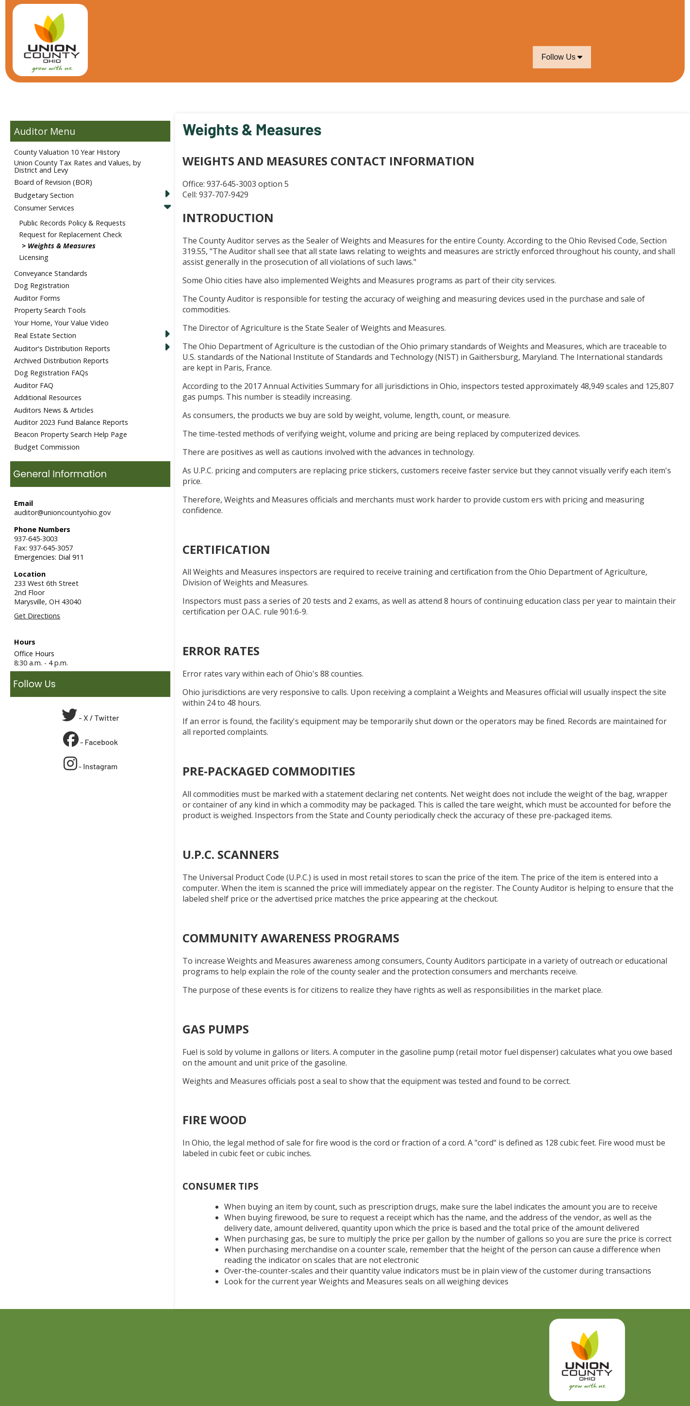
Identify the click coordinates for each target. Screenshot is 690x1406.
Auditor (31, 131)
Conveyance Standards (50, 273)
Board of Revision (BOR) (53, 182)
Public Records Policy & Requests (72, 222)
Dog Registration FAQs (51, 372)
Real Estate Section (45, 335)
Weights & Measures (62, 245)
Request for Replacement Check (70, 234)
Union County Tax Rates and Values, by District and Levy (77, 166)
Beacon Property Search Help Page (70, 434)
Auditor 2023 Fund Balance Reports (71, 422)
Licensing (34, 257)
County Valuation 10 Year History (67, 152)
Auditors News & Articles (54, 410)
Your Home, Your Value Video (61, 322)
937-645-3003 (36, 538)
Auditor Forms (37, 298)
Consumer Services (44, 207)
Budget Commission (47, 447)
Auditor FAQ (33, 385)
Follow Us (562, 57)
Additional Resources (48, 397)
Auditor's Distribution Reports (62, 348)
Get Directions (37, 615)
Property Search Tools (50, 310)
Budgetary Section (44, 195)
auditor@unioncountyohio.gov (62, 512)
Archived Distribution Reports (61, 360)
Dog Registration (41, 285)
